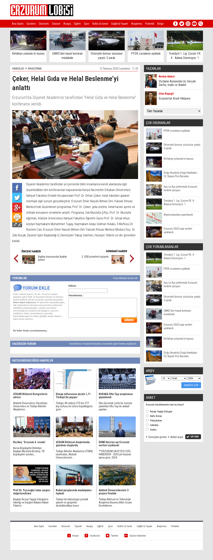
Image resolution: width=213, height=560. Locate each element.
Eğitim (77, 23)
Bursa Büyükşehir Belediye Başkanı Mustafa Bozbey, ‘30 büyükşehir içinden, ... (29, 451)
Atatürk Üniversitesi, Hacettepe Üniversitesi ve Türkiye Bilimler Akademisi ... (30, 406)
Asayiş (67, 23)
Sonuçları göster (157, 437)
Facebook (92, 535)
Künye (72, 535)
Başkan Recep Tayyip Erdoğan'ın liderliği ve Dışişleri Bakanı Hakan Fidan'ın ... (31, 502)
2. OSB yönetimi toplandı (95, 256)
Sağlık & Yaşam (119, 23)
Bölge (160, 23)
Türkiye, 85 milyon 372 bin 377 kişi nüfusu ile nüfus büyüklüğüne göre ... (74, 406)
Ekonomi (44, 23)
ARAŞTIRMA (35, 68)
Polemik (149, 23)
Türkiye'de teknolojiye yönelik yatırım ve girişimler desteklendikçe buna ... (72, 502)
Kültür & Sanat (100, 23)
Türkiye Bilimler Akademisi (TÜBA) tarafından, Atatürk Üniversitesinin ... (74, 454)
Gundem (31, 23)
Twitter (112, 535)
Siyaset (56, 23)
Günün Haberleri (135, 535)
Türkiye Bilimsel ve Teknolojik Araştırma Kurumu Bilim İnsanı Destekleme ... (115, 502)
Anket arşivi (176, 437)
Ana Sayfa (17, 23)
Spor (86, 23)
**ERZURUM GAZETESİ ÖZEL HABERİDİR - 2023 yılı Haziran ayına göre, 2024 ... (115, 454)
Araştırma (136, 23)
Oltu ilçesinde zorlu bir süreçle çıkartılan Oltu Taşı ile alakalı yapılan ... (115, 406)
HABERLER (18, 68)
